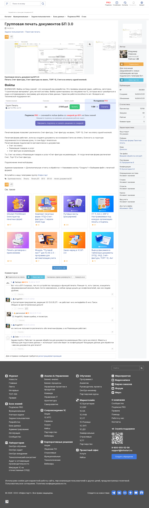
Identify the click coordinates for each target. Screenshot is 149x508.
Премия (12, 398)
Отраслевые (50, 453)
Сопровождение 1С (55, 410)
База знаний (15, 403)
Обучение (85, 376)
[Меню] (7, 3)
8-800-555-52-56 (121, 447)
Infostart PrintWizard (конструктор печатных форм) (16, 216)
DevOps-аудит (16, 450)
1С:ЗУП (83, 426)
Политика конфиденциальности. (51, 483)
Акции (47, 414)
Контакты (116, 422)
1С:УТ (82, 418)
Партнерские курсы (89, 394)
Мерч (118, 392)
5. (12, 337)
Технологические (52, 460)
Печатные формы (126, 140)
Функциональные (17, 411)
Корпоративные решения (58, 442)
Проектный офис (89, 450)
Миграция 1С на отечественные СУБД (19, 468)
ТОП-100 (13, 394)
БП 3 (43, 179)
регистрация (43, 356)
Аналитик (84, 383)
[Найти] (141, 368)
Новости (13, 379)
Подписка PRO (16, 407)
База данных (15, 426)
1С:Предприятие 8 (127, 162)
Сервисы (48, 421)
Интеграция (14, 433)
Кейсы (47, 428)
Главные (13, 383)
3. (13, 313)
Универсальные (87, 433)
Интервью (14, 390)
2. (12, 299)
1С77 (82, 440)
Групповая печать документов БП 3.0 (39, 24)
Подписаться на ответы (15, 277)
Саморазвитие (51, 404)
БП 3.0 (49, 179)
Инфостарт (43, 175)
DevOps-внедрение (18, 453)
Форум (119, 388)
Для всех (123, 149)
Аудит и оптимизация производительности (19, 462)
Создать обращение (124, 457)
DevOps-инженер (88, 390)
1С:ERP (83, 407)
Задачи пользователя (19, 418)
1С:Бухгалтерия (87, 403)
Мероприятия (123, 376)
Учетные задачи (16, 415)
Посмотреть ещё (59, 268)
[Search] (128, 368)
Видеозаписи (122, 380)
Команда (48, 393)
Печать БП (35, 179)
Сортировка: (59, 277)
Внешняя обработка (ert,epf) (131, 156)
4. (12, 325)
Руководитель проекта (91, 387)
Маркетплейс (87, 400)
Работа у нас (118, 418)
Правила (116, 411)
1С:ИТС (47, 417)
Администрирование (19, 429)
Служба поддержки (125, 429)
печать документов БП (63, 179)
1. (11, 282)
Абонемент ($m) (126, 208)
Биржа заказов (123, 384)
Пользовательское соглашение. (20, 483)
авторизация (55, 356)
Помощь (116, 414)
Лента (12, 387)
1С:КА (82, 411)
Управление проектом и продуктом (55, 388)
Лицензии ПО (50, 449)
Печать (26, 179)
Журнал (13, 376)
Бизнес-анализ (51, 379)
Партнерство (50, 432)
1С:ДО (83, 429)
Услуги (47, 425)
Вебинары (49, 436)
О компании (118, 400)
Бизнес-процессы (52, 383)
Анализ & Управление (56, 376)
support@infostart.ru (122, 450)
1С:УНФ (83, 415)
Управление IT (51, 397)
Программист (86, 379)
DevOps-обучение (17, 446)
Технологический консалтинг (22, 457)
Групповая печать (14, 179)
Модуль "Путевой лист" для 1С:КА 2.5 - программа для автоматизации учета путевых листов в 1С (45, 255)
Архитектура (50, 400)
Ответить (21, 294)
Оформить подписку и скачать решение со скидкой (60, 123)
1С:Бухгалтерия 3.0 (127, 169)
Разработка (14, 422)
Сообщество (15, 437)
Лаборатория (16, 443)
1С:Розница (85, 422)
